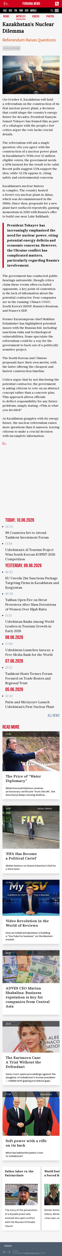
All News (54, 715)
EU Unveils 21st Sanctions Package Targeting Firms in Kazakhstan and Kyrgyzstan (32, 583)
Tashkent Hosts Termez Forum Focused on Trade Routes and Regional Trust (28, 678)
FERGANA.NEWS (31, 4)
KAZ (5, 10)
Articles (21, 16)
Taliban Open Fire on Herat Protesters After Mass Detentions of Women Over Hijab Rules (30, 604)
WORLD (33, 10)
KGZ (10, 10)
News (6, 16)
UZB (26, 10)
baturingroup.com (32, 1253)
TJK (15, 10)
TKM (21, 10)
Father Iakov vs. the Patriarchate (19, 1173)
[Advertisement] (31, 483)
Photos (50, 16)
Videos (36, 16)
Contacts (8, 1245)
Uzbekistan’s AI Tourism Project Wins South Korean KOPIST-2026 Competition (30, 554)
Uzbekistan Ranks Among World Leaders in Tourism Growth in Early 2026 (29, 626)
